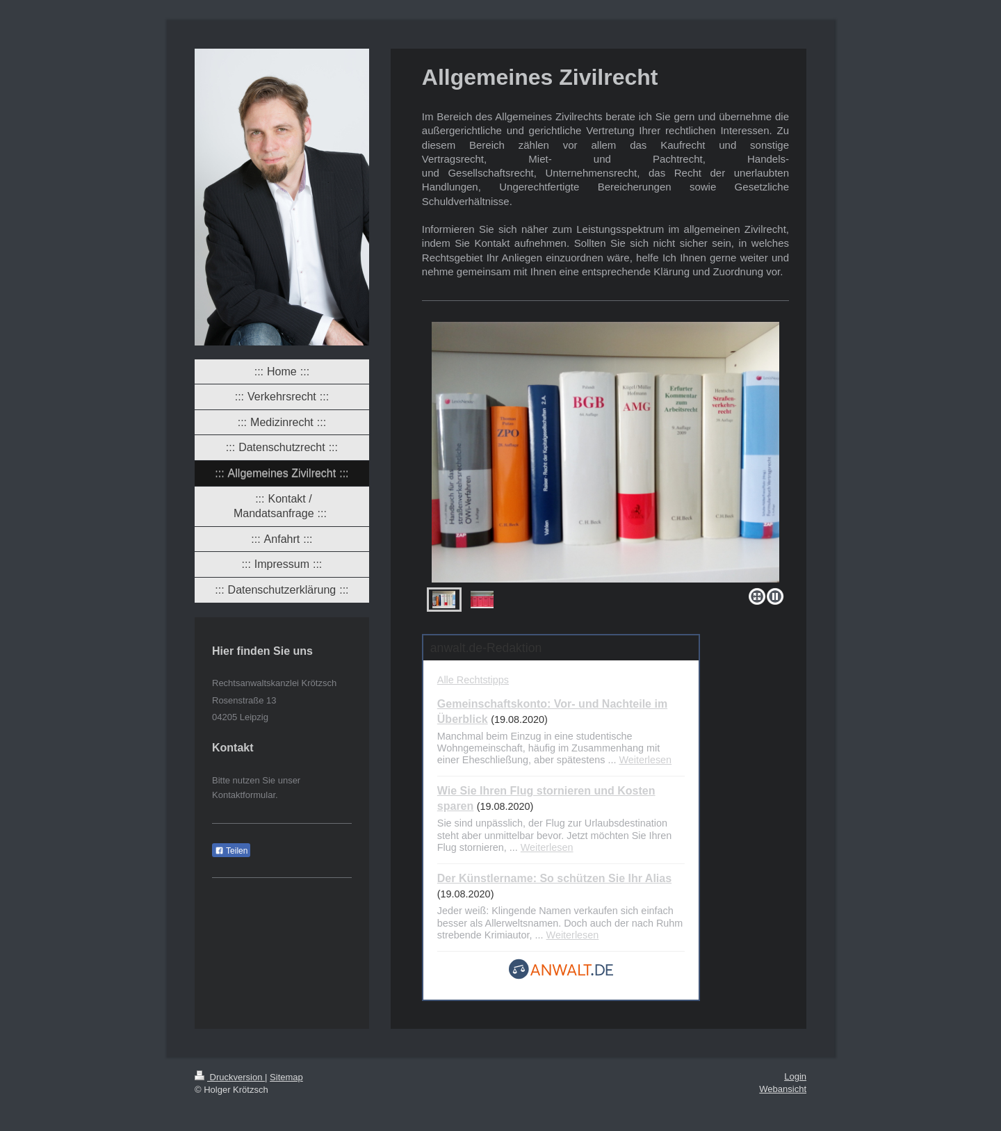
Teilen (231, 851)
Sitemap (286, 1077)
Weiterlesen (645, 759)
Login (795, 1076)
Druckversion (230, 1077)
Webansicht (782, 1089)
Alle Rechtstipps (473, 679)
